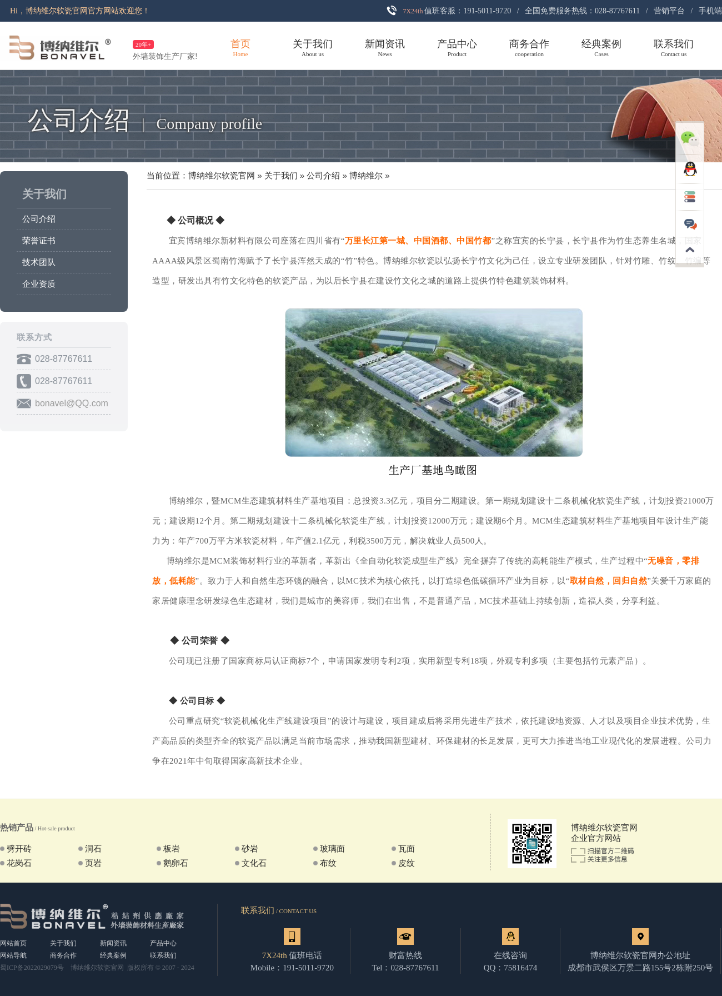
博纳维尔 (366, 175)
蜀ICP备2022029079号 (32, 968)
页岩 (93, 863)
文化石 (254, 863)
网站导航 (13, 955)
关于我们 (44, 194)
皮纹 (406, 863)
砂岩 (250, 848)
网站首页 (13, 943)
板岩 (171, 848)
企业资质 (39, 284)
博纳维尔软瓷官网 (221, 175)
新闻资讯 (113, 943)
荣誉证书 (39, 240)
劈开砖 (19, 848)
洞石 (93, 848)
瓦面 (406, 848)
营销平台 (669, 11)
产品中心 (163, 943)
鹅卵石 (175, 863)
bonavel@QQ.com (71, 403)
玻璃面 (332, 848)
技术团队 (39, 262)
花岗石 (19, 863)
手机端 (710, 11)
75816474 (520, 967)
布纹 (328, 863)
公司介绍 (39, 219)
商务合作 (63, 955)
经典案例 (113, 955)
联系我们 (163, 955)
